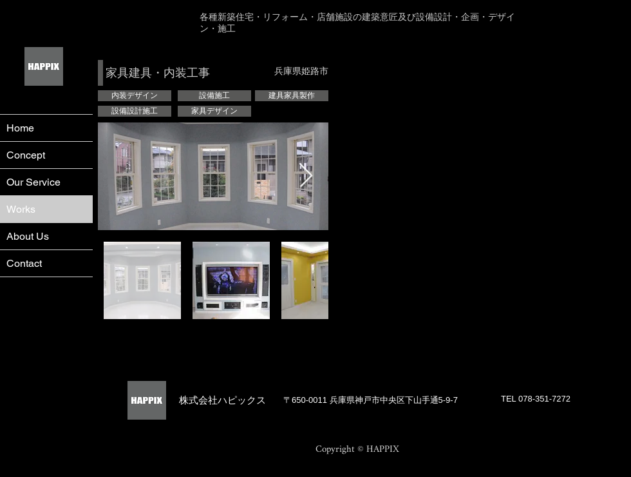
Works (20, 209)
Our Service (33, 182)
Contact (24, 263)
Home (20, 128)
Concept (25, 155)
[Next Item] (306, 176)
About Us (27, 236)
